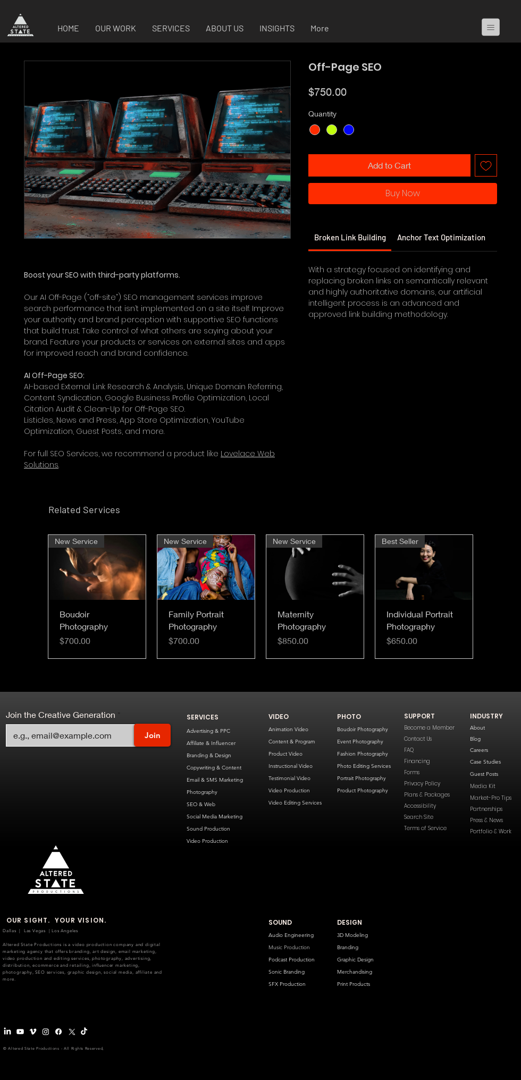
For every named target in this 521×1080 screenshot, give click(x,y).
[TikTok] (84, 1031)
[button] (115, 29)
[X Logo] (71, 1031)
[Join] (152, 735)
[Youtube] (20, 1031)
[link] (350, 237)
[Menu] (495, 27)
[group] (260, 596)
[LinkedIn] (7, 1031)
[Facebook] (58, 1031)
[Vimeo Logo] (33, 1031)
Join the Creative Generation (60, 714)
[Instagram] (45, 1031)
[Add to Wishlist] (486, 165)
